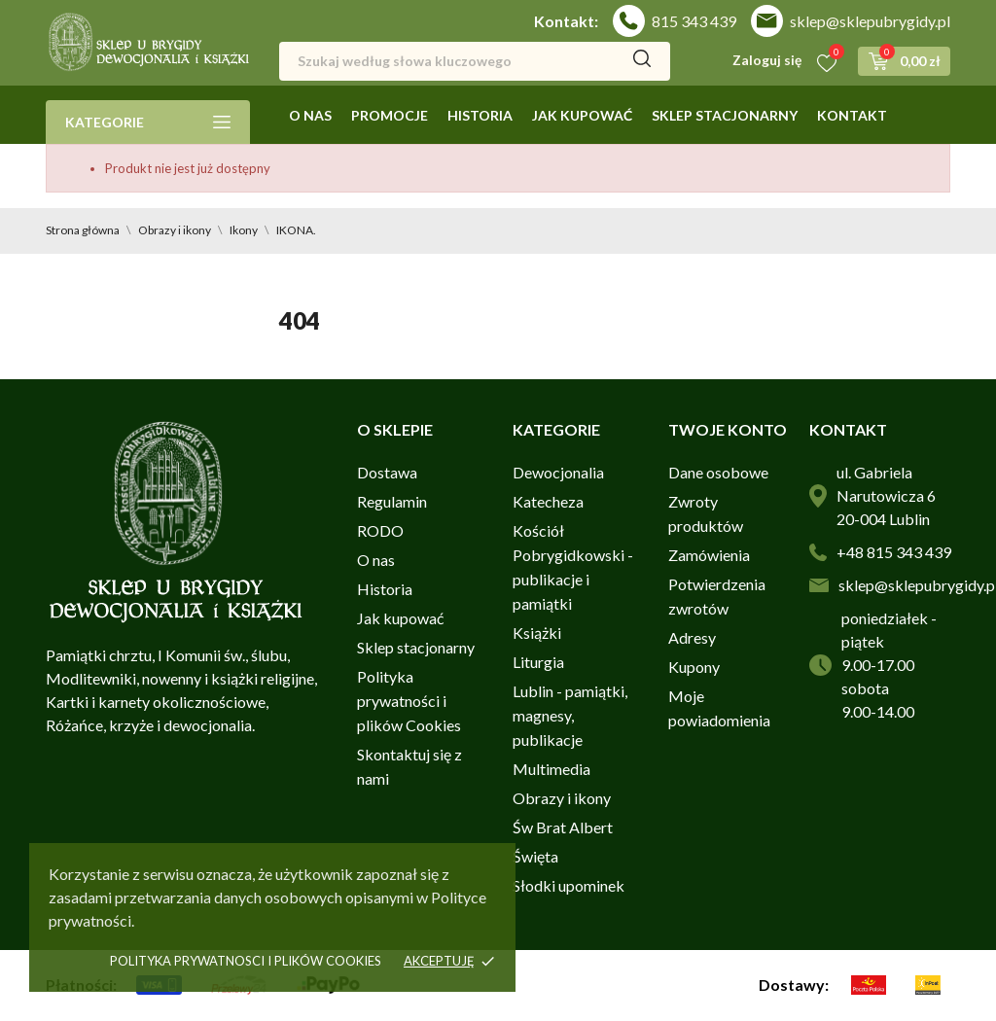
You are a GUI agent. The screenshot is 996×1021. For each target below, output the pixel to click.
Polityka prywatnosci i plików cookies (245, 960)
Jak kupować (582, 115)
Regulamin (392, 501)
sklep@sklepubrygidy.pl (870, 21)
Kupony (694, 666)
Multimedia (551, 768)
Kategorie (148, 122)
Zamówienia (709, 555)
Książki (537, 632)
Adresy (692, 637)
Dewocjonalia (558, 472)
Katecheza (548, 501)
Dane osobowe (718, 472)
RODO (380, 530)
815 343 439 (694, 21)
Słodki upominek (568, 885)
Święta (535, 856)
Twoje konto (727, 429)
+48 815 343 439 (893, 552)
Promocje (389, 115)
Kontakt (852, 115)
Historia (480, 115)
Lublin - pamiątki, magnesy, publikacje (570, 715)
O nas (310, 115)
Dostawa (387, 472)
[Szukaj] (474, 61)
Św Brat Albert (563, 827)
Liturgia (538, 661)
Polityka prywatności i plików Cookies (409, 700)
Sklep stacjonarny (725, 115)
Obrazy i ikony (562, 798)
